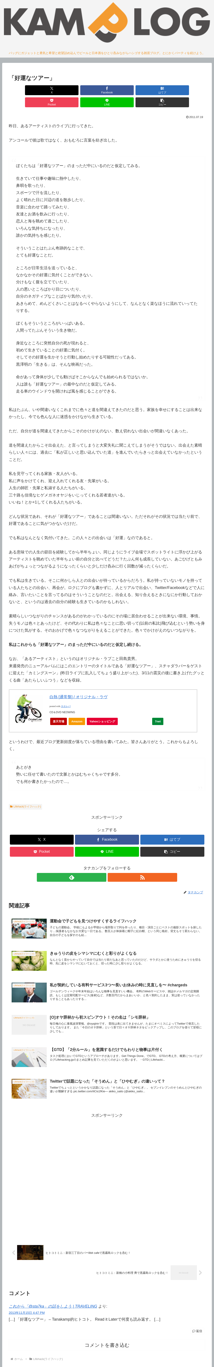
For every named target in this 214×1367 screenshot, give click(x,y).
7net (158, 709)
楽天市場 (58, 709)
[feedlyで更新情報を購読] (102, 865)
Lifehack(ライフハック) (25, 794)
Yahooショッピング (103, 710)
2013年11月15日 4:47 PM (27, 1305)
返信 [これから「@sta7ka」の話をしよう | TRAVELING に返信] (197, 1323)
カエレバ (66, 694)
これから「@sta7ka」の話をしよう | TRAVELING (53, 1298)
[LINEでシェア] (156, 90)
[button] (189, 90)
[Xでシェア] (24, 90)
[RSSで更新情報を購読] (112, 865)
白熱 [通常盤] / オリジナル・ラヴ (78, 685)
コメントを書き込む (107, 1337)
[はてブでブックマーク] (90, 90)
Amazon (76, 709)
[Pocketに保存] (123, 90)
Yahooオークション (136, 710)
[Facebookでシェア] (57, 90)
